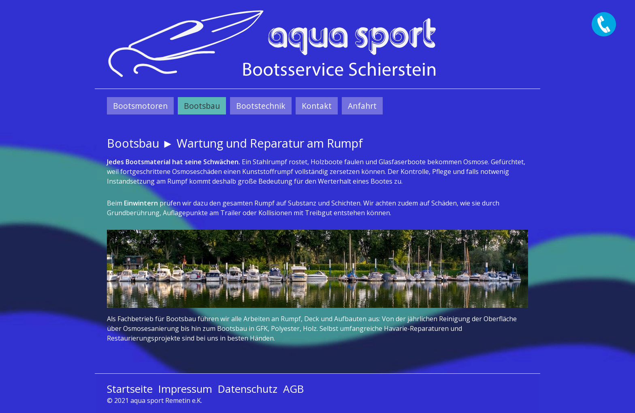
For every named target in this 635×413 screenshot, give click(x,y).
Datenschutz (247, 389)
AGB (293, 389)
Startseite (130, 389)
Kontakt (317, 105)
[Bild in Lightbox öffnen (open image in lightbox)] (317, 269)
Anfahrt (362, 105)
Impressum (185, 389)
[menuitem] (140, 105)
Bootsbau (202, 105)
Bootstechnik (261, 105)
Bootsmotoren (140, 105)
